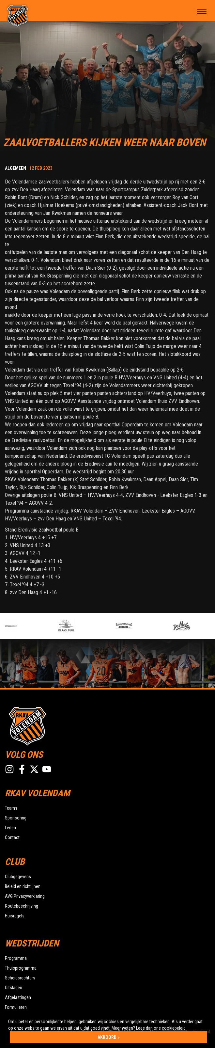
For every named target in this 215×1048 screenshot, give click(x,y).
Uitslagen (13, 987)
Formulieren (16, 1007)
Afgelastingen (18, 997)
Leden (10, 827)
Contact (12, 837)
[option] (29, 626)
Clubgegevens (18, 876)
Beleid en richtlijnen (22, 886)
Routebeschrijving (21, 906)
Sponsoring (15, 817)
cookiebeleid (174, 1028)
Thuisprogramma (21, 968)
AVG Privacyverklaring (25, 896)
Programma (16, 958)
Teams (11, 808)
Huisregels (14, 915)
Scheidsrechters (20, 977)
